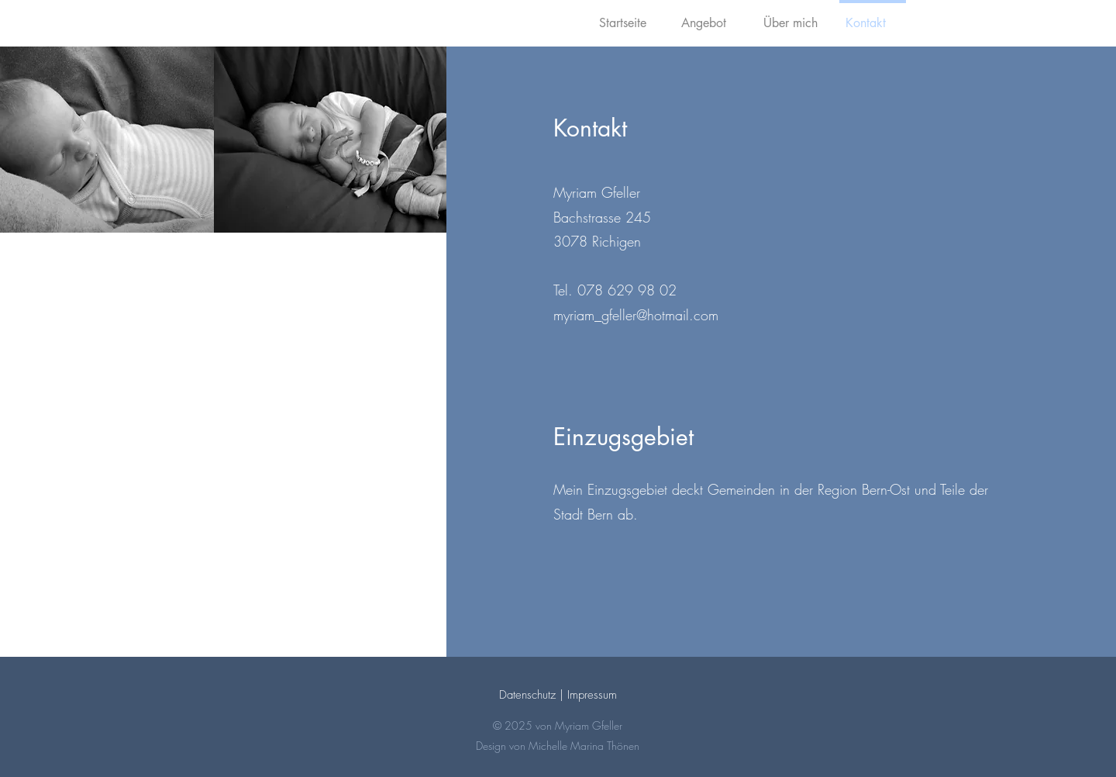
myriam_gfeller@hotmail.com (635, 315)
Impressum (592, 695)
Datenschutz (527, 695)
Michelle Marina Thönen (584, 745)
